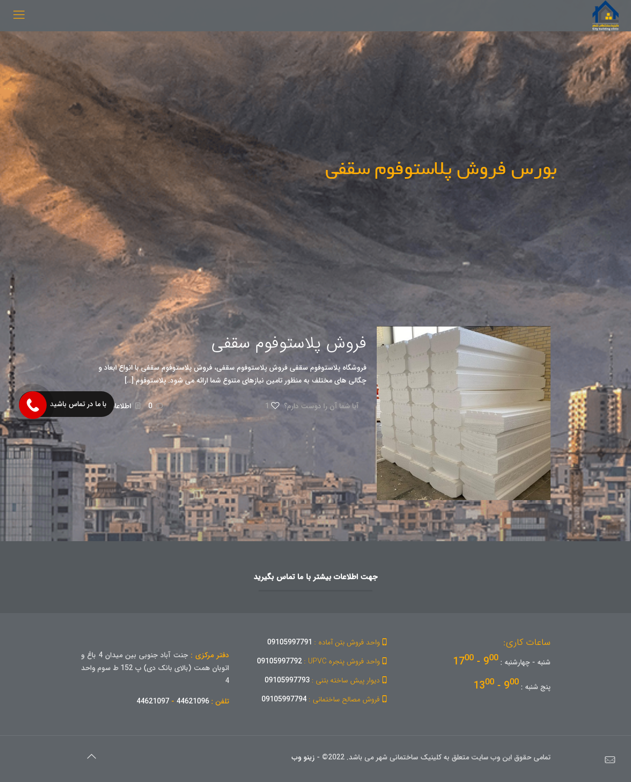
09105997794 (325, 699)
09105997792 (323, 661)
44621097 (152, 701)
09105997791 (328, 642)
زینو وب (303, 757)
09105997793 (327, 680)
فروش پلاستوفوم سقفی (289, 343)
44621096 (192, 701)
